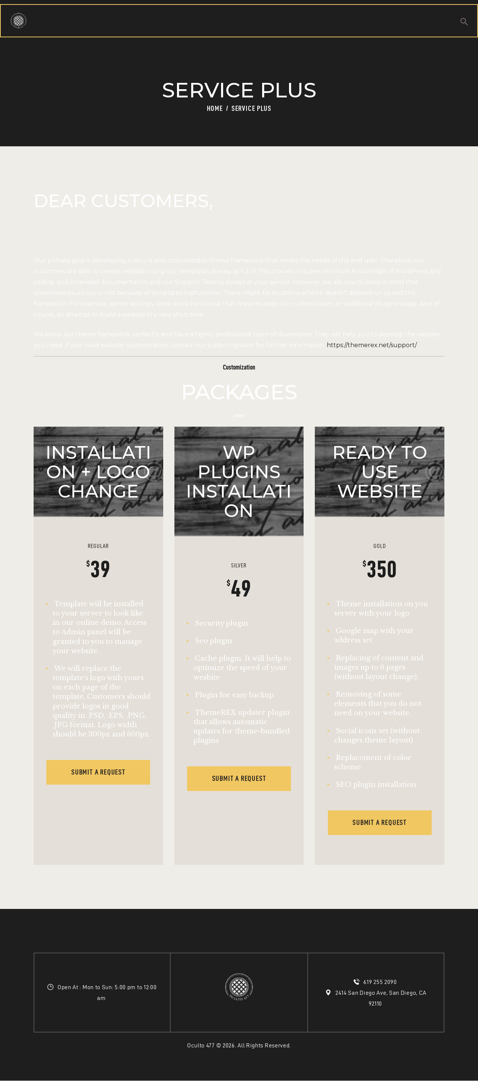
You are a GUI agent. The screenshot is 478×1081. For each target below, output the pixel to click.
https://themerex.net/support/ (372, 345)
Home (215, 108)
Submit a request (98, 772)
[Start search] (464, 22)
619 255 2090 (380, 982)
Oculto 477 (201, 1045)
